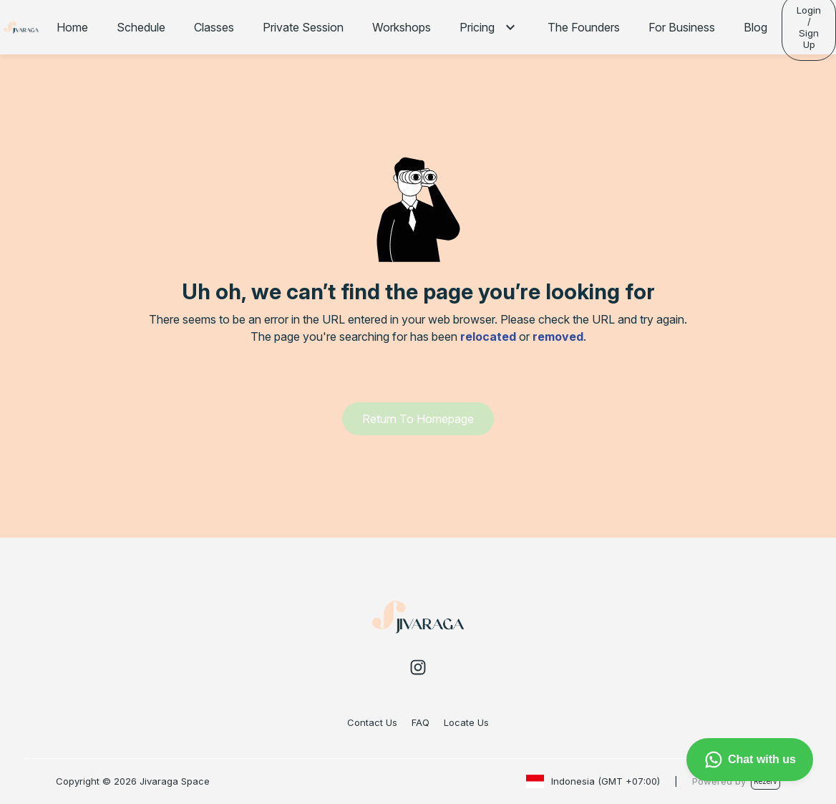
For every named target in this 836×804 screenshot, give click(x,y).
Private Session (303, 27)
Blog (755, 27)
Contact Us (372, 722)
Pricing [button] (477, 27)
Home (72, 27)
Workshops (401, 27)
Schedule (141, 27)
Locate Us (466, 722)
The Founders (584, 27)
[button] (510, 27)
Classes (214, 27)
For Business (681, 27)
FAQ (420, 722)
